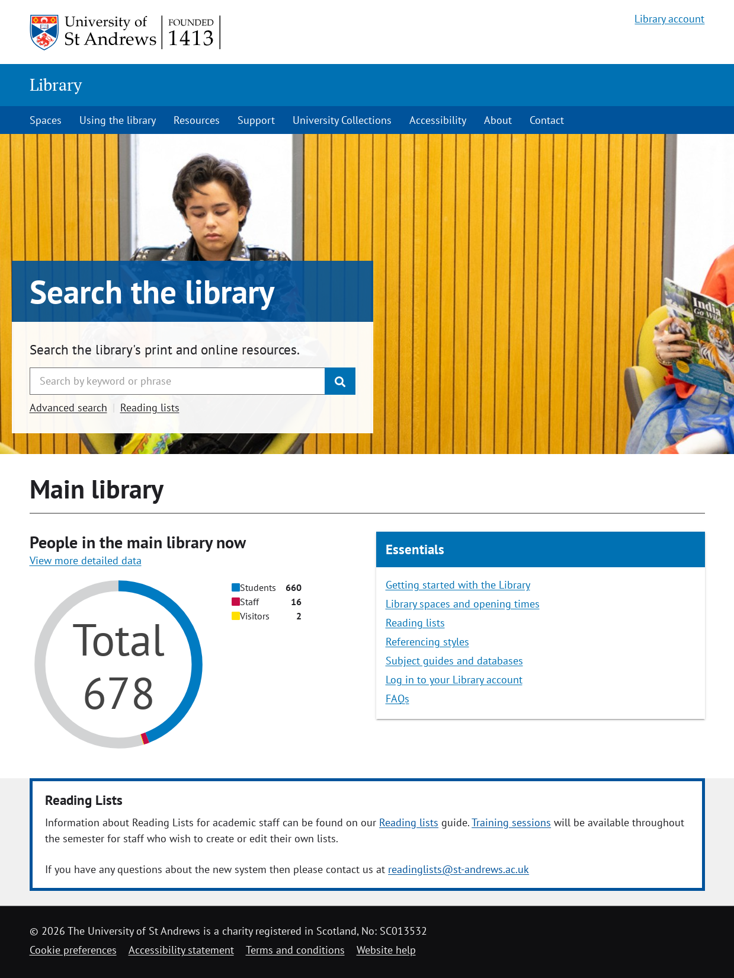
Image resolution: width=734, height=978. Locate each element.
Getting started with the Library (458, 585)
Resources (197, 120)
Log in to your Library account (454, 679)
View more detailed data (86, 560)
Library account (669, 18)
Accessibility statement (181, 950)
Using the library (117, 120)
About (498, 120)
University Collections (342, 120)
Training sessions (511, 822)
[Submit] (340, 381)
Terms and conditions (295, 950)
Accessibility (437, 120)
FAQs (397, 698)
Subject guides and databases (454, 660)
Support (256, 120)
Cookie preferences (73, 950)
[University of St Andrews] (126, 32)
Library (56, 84)
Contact (547, 120)
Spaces (46, 120)
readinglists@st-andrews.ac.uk (458, 869)
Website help (386, 950)
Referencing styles (427, 641)
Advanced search (68, 407)
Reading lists (150, 407)
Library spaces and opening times (463, 604)
